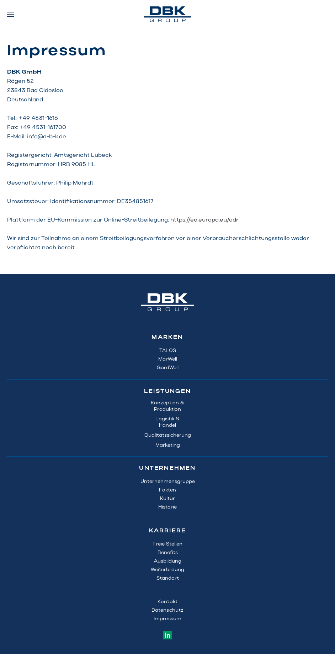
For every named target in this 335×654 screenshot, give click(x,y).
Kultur (167, 498)
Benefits (168, 552)
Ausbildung (167, 561)
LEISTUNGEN (167, 391)
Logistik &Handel (167, 422)
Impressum (167, 619)
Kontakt (167, 602)
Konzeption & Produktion (167, 406)
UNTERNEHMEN (167, 468)
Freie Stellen (167, 544)
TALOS (167, 350)
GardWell (168, 368)
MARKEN (167, 337)
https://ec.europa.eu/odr (204, 220)
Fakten (167, 490)
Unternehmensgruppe (167, 481)
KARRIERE (167, 531)
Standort (167, 578)
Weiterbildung (167, 570)
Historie (167, 507)
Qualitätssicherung (167, 435)
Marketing (167, 445)
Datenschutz (167, 610)
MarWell (167, 359)
